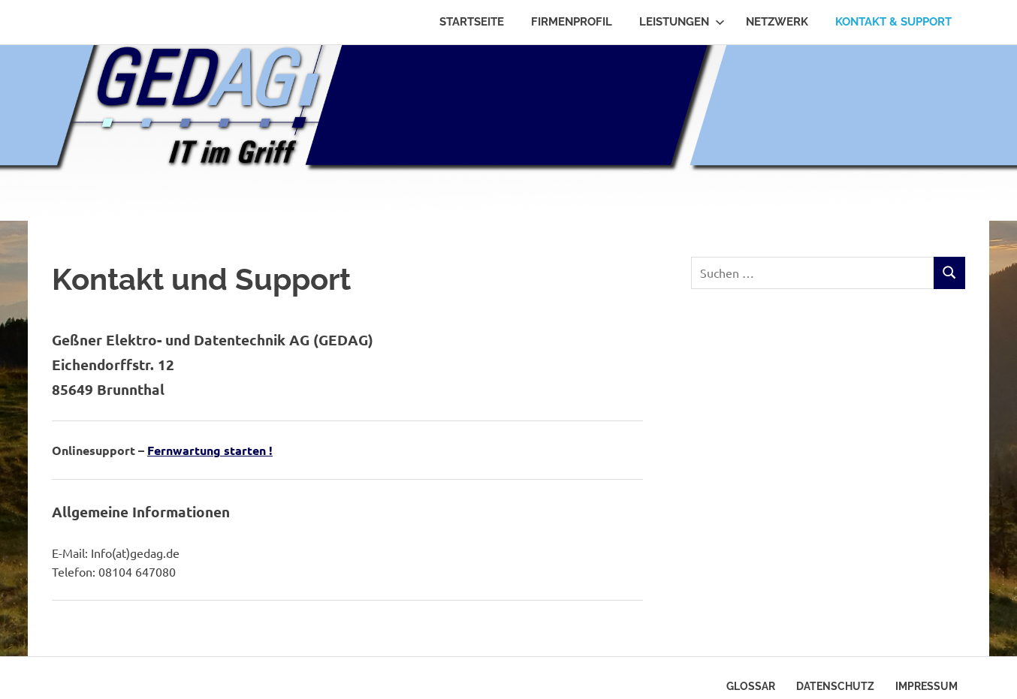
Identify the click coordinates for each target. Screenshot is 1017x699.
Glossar (750, 686)
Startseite (471, 22)
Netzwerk (777, 22)
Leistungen (682, 22)
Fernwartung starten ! (210, 450)
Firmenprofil (571, 22)
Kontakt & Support (893, 22)
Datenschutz (835, 686)
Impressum (926, 686)
